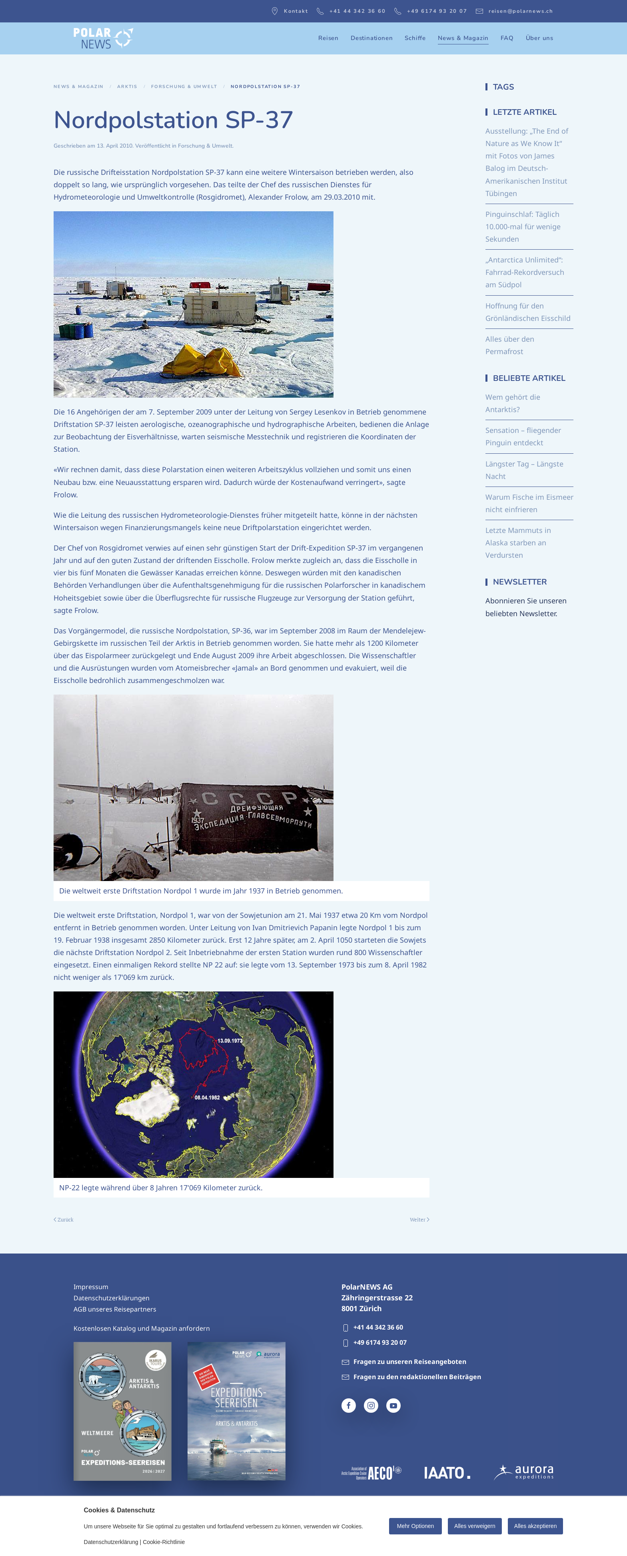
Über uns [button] (539, 38)
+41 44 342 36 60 (351, 11)
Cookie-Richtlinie (164, 1542)
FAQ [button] (507, 38)
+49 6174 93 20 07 (430, 11)
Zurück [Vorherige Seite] (64, 1219)
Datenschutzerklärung (111, 1542)
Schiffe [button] (415, 38)
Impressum (91, 1286)
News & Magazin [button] (463, 38)
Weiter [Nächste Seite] (419, 1219)
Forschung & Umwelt (205, 146)
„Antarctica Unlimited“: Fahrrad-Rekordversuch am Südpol (524, 272)
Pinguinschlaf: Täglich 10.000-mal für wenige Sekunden (523, 226)
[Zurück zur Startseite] (104, 38)
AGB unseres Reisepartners (115, 1309)
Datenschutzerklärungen (112, 1298)
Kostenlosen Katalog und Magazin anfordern (142, 1328)
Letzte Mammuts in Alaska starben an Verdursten (518, 542)
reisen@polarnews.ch (514, 11)
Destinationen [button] (372, 38)
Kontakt (289, 11)
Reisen (328, 38)
